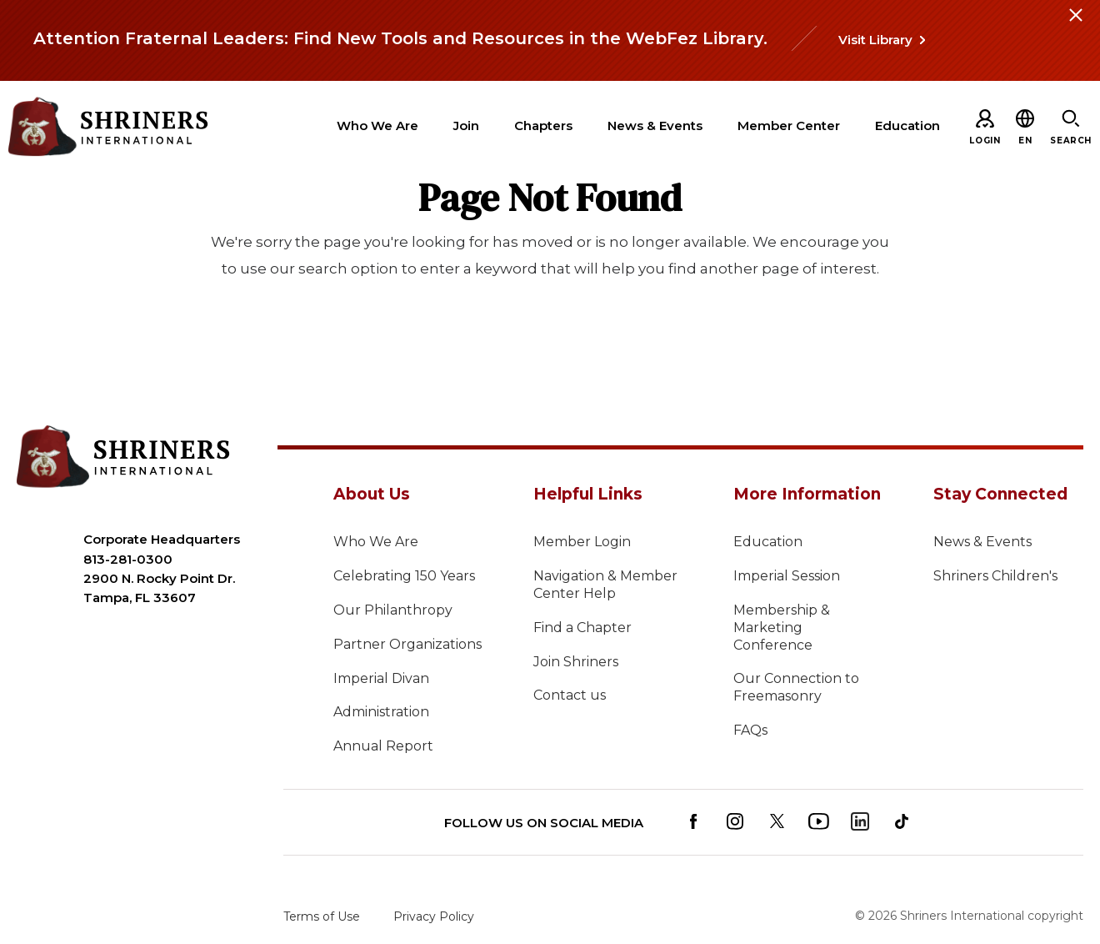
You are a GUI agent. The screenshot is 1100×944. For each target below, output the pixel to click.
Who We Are (375, 542)
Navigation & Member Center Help (605, 584)
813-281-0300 (127, 559)
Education (767, 542)
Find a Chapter (582, 627)
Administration (381, 712)
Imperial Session (786, 576)
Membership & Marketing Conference (781, 627)
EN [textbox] (1025, 140)
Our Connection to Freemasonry (796, 687)
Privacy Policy (433, 916)
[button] (1025, 140)
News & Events (982, 542)
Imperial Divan (381, 678)
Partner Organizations (407, 644)
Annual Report (383, 746)
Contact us (569, 695)
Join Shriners (575, 662)
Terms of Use (321, 916)
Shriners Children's (995, 576)
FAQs (750, 730)
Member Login (582, 542)
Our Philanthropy (392, 610)
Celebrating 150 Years (404, 576)
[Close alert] (1075, 25)
